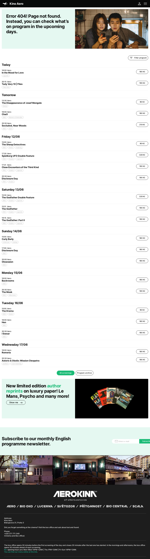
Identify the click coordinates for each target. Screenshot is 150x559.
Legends (6, 66)
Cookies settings (64, 544)
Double (11, 149)
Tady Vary (6, 77)
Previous (9, 451)
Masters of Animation (15, 107)
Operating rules (45, 544)
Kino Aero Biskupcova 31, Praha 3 (14, 502)
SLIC (10, 119)
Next (141, 451)
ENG (4, 107)
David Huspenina (29, 542)
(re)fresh (5, 354)
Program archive (84, 363)
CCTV (54, 544)
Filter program (138, 48)
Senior (5, 96)
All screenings (66, 363)
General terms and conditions (15, 544)
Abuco (14, 542)
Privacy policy (32, 544)
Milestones (12, 285)
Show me (15, 392)
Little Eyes (6, 232)
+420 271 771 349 (12, 514)
